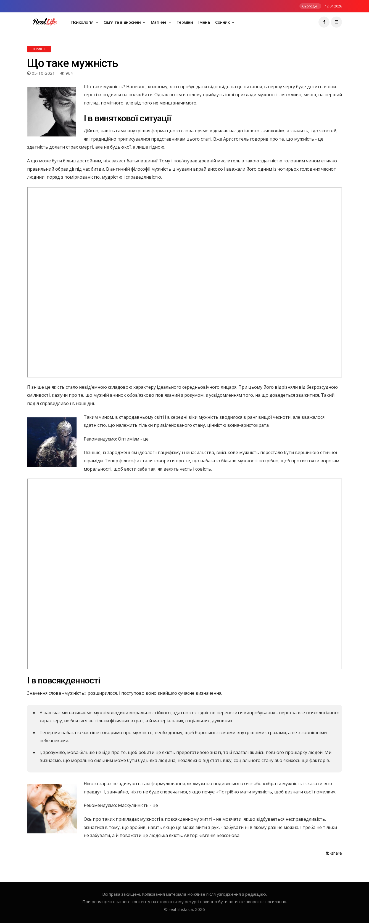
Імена (204, 22)
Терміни (184, 22)
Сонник (223, 22)
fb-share (334, 853)
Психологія (82, 22)
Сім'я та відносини (123, 22)
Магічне (159, 22)
